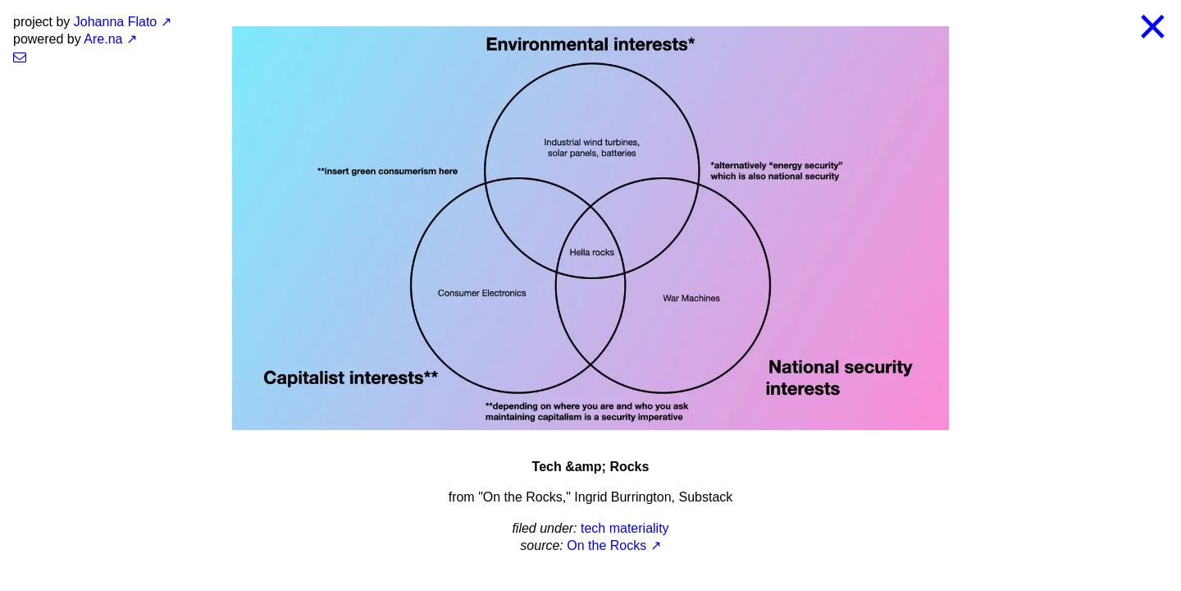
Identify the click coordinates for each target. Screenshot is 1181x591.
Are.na (103, 39)
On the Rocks (606, 545)
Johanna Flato (115, 22)
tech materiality (625, 528)
